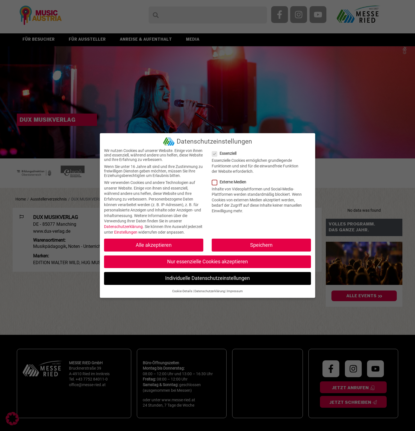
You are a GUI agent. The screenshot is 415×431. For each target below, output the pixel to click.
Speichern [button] (261, 245)
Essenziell (226, 153)
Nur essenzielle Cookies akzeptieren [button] (207, 261)
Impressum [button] (235, 291)
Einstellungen (125, 232)
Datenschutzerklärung (123, 226)
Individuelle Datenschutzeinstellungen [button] (207, 278)
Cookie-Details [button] (182, 291)
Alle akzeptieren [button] (154, 245)
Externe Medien (231, 182)
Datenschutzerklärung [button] (209, 291)
